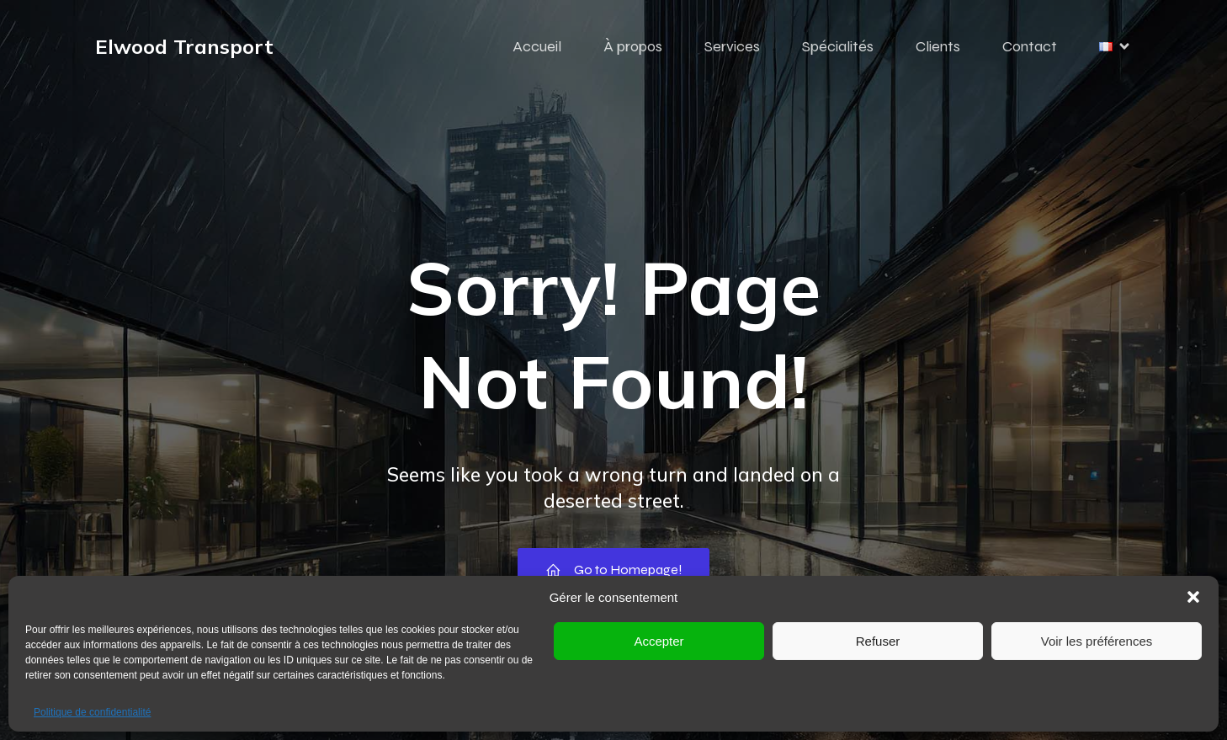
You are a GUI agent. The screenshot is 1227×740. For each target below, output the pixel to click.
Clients (938, 46)
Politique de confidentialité (92, 712)
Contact (1029, 46)
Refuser (878, 641)
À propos (632, 46)
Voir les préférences (1097, 641)
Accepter (658, 641)
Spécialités (838, 46)
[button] (1193, 596)
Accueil (537, 46)
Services (732, 46)
